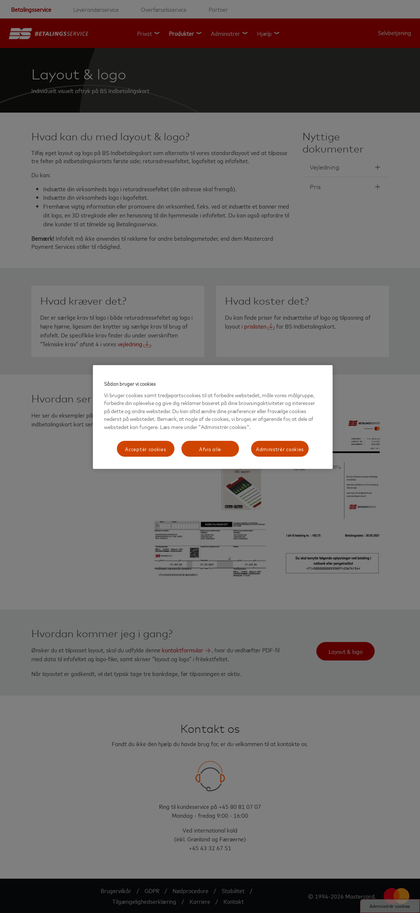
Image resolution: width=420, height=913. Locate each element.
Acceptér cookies (145, 448)
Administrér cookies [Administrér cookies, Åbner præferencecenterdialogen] (280, 448)
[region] (213, 417)
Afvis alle (210, 448)
